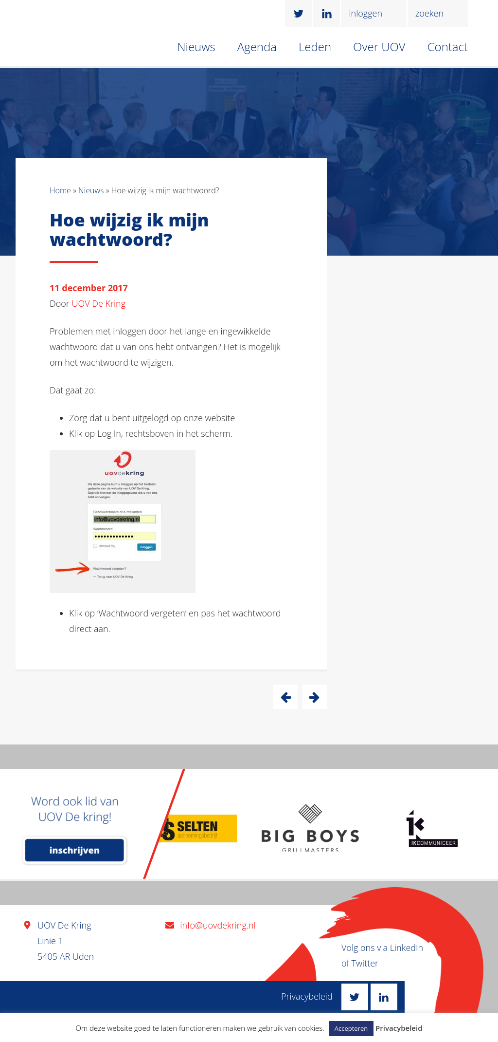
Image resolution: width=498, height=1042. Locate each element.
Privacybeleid (307, 996)
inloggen (365, 13)
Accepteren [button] (351, 1028)
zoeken (429, 13)
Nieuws (196, 46)
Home (60, 190)
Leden (315, 46)
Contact (447, 46)
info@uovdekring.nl (217, 925)
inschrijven (75, 850)
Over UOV (379, 46)
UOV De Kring (99, 303)
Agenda (257, 46)
